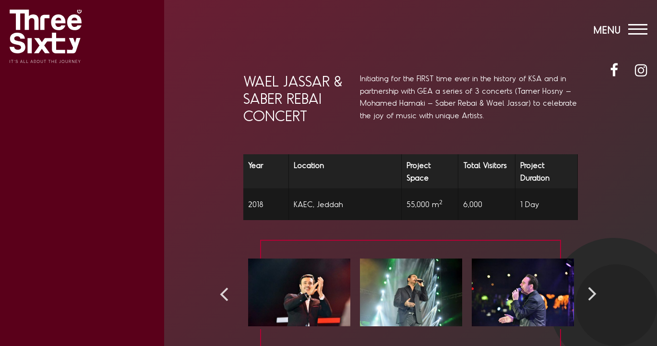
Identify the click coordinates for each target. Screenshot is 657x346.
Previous (224, 294)
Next (592, 294)
